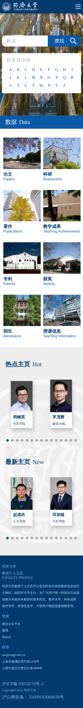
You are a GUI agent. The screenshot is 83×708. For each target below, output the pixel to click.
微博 (5, 630)
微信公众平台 (11, 624)
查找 (59, 41)
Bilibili (6, 637)
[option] (22, 404)
